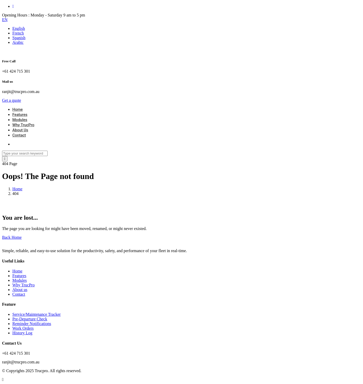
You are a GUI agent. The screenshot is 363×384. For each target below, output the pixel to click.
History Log (22, 333)
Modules (19, 119)
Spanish (18, 38)
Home (17, 109)
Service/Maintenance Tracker (36, 314)
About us (19, 289)
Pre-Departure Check (29, 319)
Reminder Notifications (31, 323)
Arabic (18, 42)
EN (4, 20)
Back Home (12, 237)
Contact (19, 135)
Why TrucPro (23, 125)
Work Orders (23, 328)
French (18, 33)
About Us (20, 130)
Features (19, 114)
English (18, 28)
